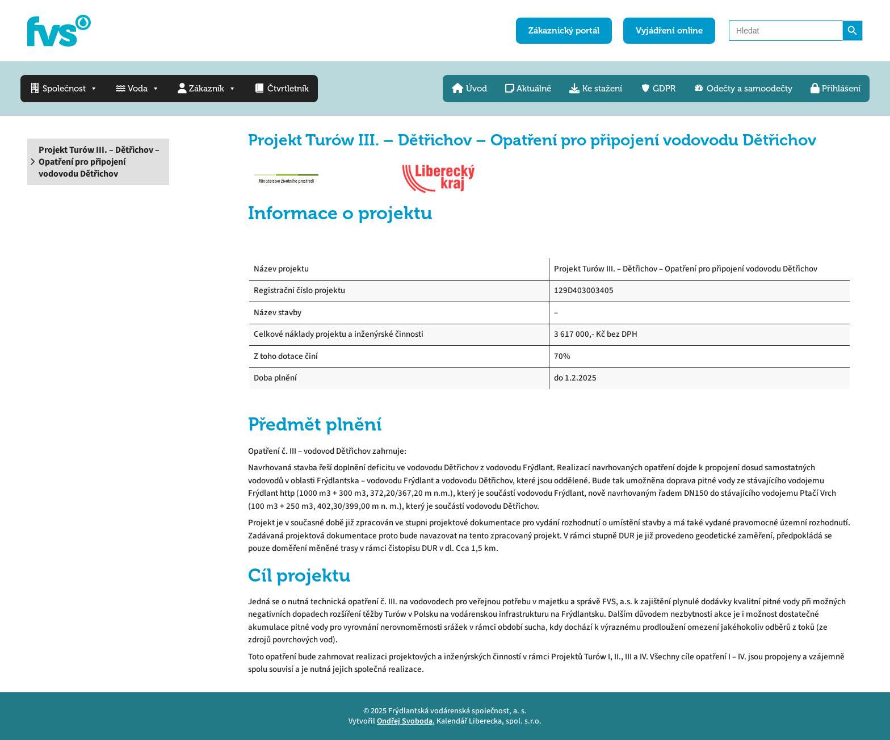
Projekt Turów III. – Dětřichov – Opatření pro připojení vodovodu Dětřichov (99, 162)
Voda (137, 88)
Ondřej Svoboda (405, 721)
